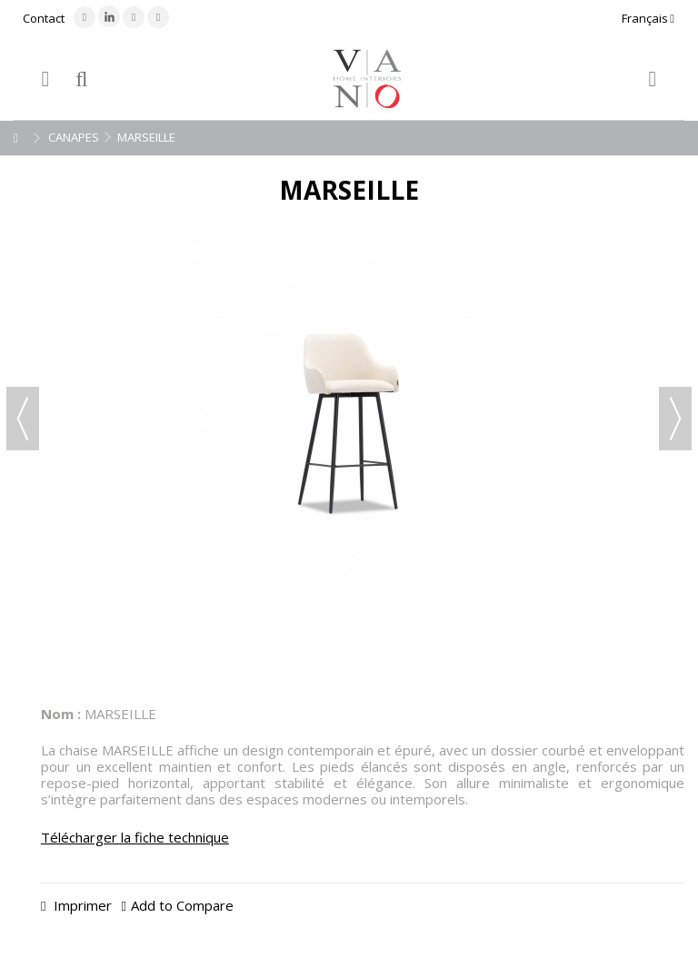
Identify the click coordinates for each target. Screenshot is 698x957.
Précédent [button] (22, 418)
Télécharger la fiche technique (135, 837)
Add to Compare (182, 905)
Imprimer (81, 905)
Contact (44, 18)
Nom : (61, 714)
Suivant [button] (675, 418)
